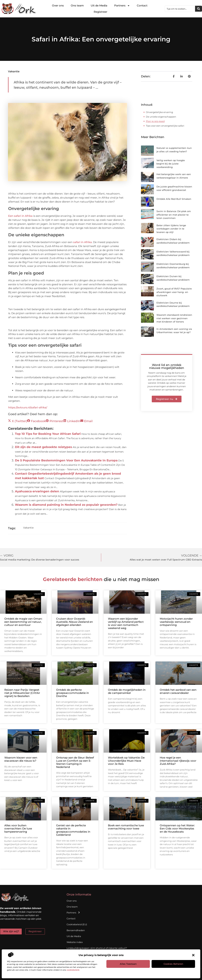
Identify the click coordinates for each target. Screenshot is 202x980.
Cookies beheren (173, 963)
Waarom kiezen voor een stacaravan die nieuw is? (20, 759)
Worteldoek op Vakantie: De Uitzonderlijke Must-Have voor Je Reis (126, 760)
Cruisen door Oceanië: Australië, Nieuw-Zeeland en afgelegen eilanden (74, 622)
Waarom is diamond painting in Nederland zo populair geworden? (66, 504)
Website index (75, 942)
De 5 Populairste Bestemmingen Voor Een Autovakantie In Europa (66, 460)
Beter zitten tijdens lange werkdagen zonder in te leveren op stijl (171, 228)
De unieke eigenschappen (161, 116)
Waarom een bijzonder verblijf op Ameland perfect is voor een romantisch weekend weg (126, 623)
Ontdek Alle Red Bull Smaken (173, 198)
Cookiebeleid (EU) (77, 924)
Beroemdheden (76, 930)
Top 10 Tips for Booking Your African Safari (48, 433)
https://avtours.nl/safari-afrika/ (27, 407)
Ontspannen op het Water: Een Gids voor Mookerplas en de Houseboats (177, 828)
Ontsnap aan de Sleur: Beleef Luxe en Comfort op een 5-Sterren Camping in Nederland (75, 762)
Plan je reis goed (155, 121)
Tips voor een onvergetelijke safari (165, 125)
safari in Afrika (82, 242)
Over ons (58, 5)
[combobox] (180, 9)
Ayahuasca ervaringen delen (37, 491)
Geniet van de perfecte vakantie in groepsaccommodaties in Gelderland (73, 830)
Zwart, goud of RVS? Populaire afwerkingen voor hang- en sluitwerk (174, 292)
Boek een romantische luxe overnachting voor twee (126, 827)
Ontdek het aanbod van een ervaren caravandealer (178, 691)
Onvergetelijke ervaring (159, 112)
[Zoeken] (198, 9)
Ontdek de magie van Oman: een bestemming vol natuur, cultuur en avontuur (23, 622)
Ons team (77, 5)
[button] (193, 955)
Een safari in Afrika (20, 215)
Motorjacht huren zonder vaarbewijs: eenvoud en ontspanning (176, 622)
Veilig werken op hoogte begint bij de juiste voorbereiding (170, 163)
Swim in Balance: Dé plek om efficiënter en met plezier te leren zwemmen (173, 214)
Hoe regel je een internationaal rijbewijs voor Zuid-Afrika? (178, 760)
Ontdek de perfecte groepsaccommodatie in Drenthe (72, 693)
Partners (122, 6)
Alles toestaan (128, 963)
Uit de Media (99, 5)
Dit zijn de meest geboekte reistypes (43, 447)
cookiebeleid (73, 970)
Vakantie (13, 71)
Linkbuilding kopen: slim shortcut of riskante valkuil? (97, 948)
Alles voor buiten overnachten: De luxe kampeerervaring (18, 828)
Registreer (100, 11)
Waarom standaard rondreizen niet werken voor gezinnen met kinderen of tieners (174, 318)
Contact (142, 5)
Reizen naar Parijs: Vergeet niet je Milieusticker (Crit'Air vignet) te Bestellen (22, 693)
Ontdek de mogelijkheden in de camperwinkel (127, 691)
